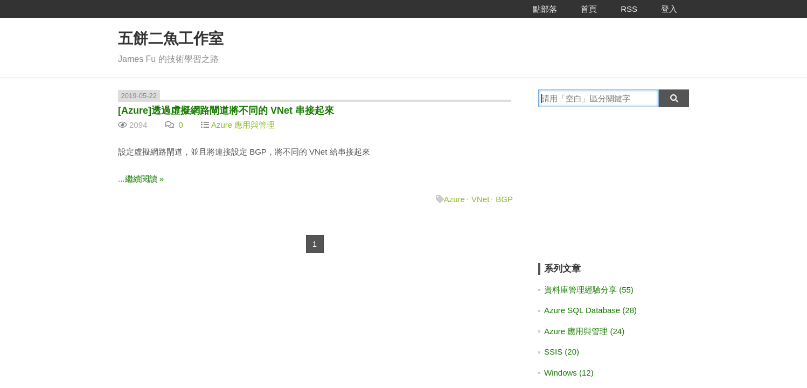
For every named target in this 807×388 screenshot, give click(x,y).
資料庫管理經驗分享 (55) (589, 289)
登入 (669, 8)
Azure (454, 199)
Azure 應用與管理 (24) (584, 331)
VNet (480, 199)
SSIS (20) (561, 351)
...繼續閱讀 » (141, 178)
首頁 (589, 8)
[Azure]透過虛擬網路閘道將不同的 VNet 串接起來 (226, 110)
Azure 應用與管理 (243, 124)
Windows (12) (569, 372)
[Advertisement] (605, 192)
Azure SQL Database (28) (590, 310)
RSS (629, 8)
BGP (504, 199)
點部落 (545, 8)
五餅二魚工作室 (171, 38)
